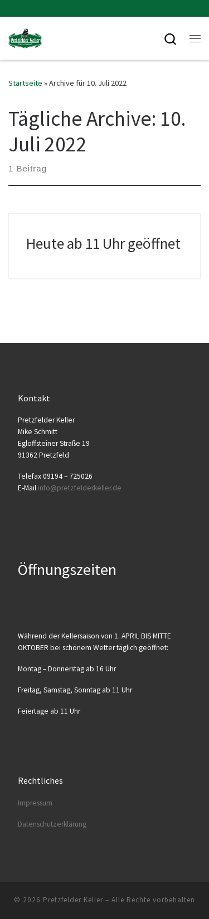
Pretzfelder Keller (73, 900)
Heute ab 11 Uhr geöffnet (103, 243)
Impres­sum (35, 803)
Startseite (25, 83)
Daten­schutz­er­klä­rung (52, 824)
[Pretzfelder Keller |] (25, 37)
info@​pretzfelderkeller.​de (79, 488)
